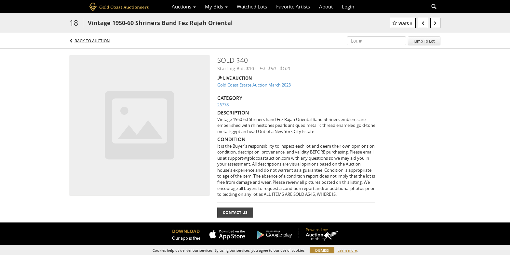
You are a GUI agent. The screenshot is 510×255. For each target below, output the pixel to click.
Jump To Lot (424, 41)
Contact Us (235, 212)
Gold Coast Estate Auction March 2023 (254, 85)
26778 (223, 105)
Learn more (347, 250)
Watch (405, 23)
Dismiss (322, 250)
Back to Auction (92, 41)
